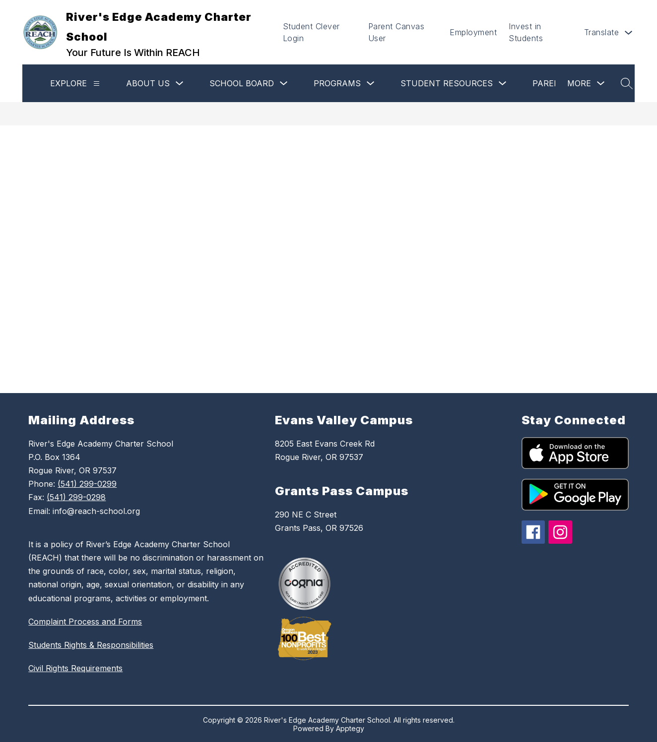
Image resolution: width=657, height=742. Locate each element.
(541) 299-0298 (76, 497)
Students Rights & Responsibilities (90, 645)
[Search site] (627, 83)
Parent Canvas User (396, 32)
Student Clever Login (311, 32)
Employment (473, 32)
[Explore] (96, 83)
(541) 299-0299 (87, 484)
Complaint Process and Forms (85, 622)
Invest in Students (526, 32)
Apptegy (350, 728)
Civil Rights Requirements (75, 668)
